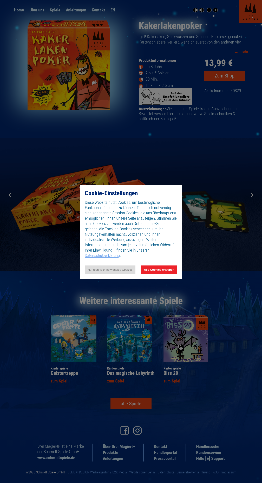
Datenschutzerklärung (102, 255)
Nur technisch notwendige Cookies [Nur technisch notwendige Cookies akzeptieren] (110, 269)
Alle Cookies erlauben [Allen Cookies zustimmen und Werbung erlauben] (159, 269)
